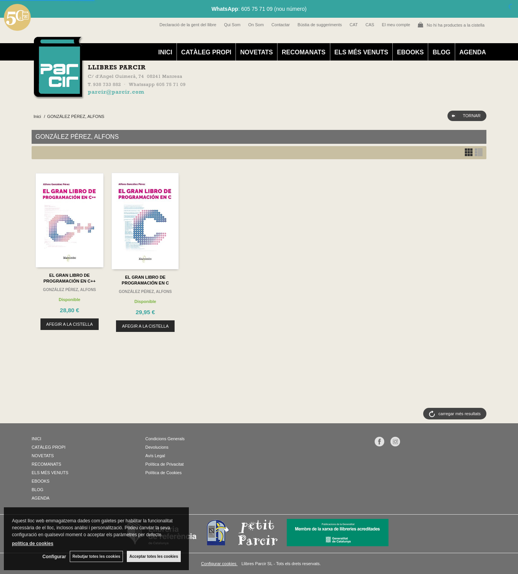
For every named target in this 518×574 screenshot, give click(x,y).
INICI (165, 52)
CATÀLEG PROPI (206, 52)
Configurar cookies (219, 563)
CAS (369, 24)
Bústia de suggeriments (320, 24)
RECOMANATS (303, 52)
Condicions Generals (165, 438)
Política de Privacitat (164, 464)
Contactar (280, 24)
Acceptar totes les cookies (154, 556)
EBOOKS (410, 52)
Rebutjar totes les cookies (96, 556)
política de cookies (32, 543)
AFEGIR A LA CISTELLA (69, 324)
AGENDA (472, 52)
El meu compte (396, 24)
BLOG (441, 52)
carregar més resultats (460, 413)
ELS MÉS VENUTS (361, 52)
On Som (256, 24)
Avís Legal (155, 455)
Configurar (54, 556)
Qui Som (232, 24)
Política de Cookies (163, 472)
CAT (354, 24)
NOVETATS (256, 52)
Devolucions (156, 447)
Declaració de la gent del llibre (188, 24)
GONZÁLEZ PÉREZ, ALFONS (69, 290)
